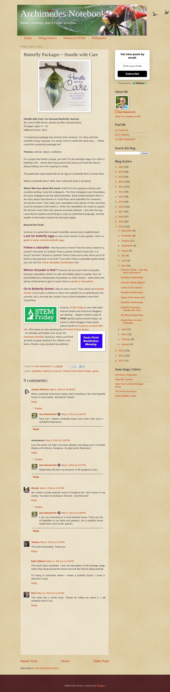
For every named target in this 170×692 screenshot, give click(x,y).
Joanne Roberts (40, 389)
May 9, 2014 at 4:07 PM (73, 465)
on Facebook (121, 130)
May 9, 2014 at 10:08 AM (62, 389)
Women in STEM (74, 38)
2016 (121, 216)
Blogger (101, 685)
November (127, 235)
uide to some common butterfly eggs (44, 240)
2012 (121, 355)
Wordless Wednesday (132, 277)
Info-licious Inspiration (126, 375)
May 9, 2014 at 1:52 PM (52, 488)
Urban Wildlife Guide (125, 396)
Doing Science (47, 38)
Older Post (101, 661)
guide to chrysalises (82, 281)
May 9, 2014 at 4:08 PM (73, 513)
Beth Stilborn (38, 561)
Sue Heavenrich (48, 414)
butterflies (37, 371)
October (125, 240)
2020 (121, 196)
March (124, 334)
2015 (121, 221)
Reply (34, 402)
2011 (121, 360)
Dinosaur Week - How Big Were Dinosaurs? (134, 271)
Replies (39, 408)
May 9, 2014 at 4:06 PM (73, 414)
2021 (121, 191)
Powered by (132, 83)
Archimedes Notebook (63, 13)
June (124, 260)
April (124, 329)
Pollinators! (99, 38)
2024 (121, 177)
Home (28, 38)
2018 (121, 206)
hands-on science (52, 371)
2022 (121, 186)
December (127, 230)
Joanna (35, 542)
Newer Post (28, 661)
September (127, 245)
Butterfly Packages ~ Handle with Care (131, 308)
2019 (121, 201)
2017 (121, 211)
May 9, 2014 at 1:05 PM (58, 440)
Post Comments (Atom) (47, 668)
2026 (121, 167)
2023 (121, 181)
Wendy (35, 488)
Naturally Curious (124, 379)
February (126, 339)
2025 (121, 171)
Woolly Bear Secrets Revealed (131, 321)
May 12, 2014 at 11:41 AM (50, 593)
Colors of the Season (131, 287)
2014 (121, 226)
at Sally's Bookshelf (125, 139)
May (123, 265)
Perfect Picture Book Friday (77, 371)
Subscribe (132, 73)
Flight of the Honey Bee (133, 297)
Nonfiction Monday (34, 336)
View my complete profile (128, 116)
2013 (121, 350)
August (125, 250)
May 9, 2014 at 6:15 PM (52, 542)
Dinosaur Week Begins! (133, 282)
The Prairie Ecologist (125, 391)
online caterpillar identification (58, 262)
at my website (122, 134)
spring (95, 371)
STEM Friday (76, 307)
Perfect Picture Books (77, 329)
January (125, 344)
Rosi (33, 593)
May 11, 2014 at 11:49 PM (60, 561)
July (123, 255)
